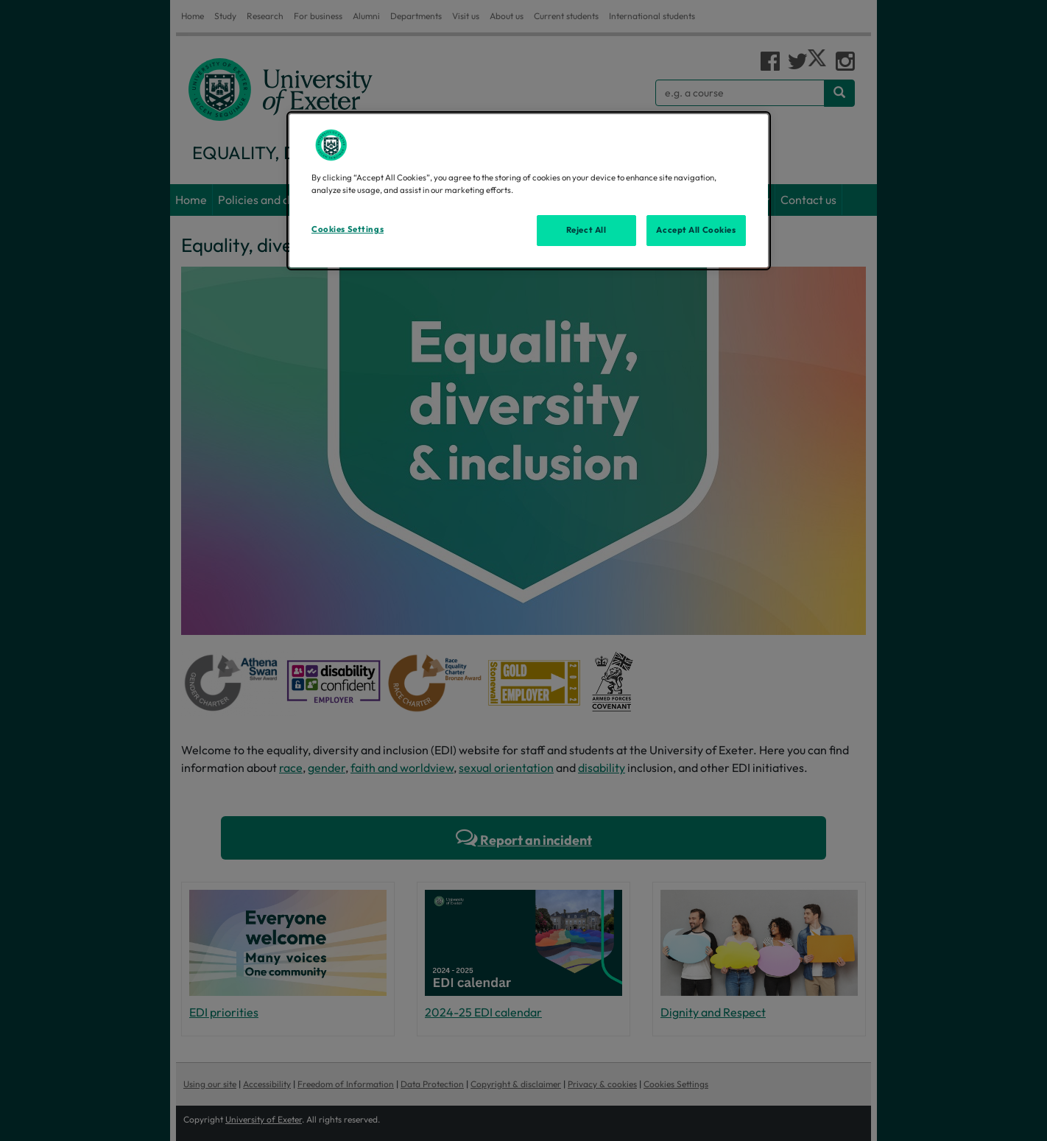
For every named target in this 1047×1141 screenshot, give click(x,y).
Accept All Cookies (696, 230)
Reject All (586, 230)
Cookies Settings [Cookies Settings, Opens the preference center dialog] (347, 229)
